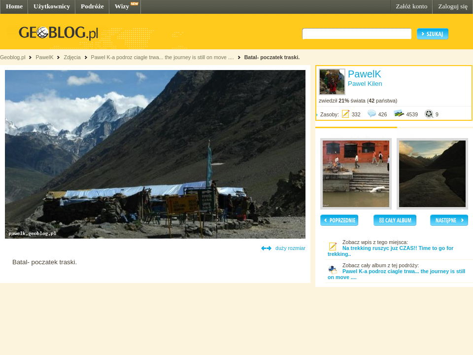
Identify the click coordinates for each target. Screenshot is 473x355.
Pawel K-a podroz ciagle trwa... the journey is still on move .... (162, 57)
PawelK (44, 57)
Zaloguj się (453, 6)
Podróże (92, 6)
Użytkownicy (52, 6)
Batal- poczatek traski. (272, 57)
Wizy (122, 6)
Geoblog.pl (13, 57)
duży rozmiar (290, 248)
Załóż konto (411, 6)
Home (14, 6)
